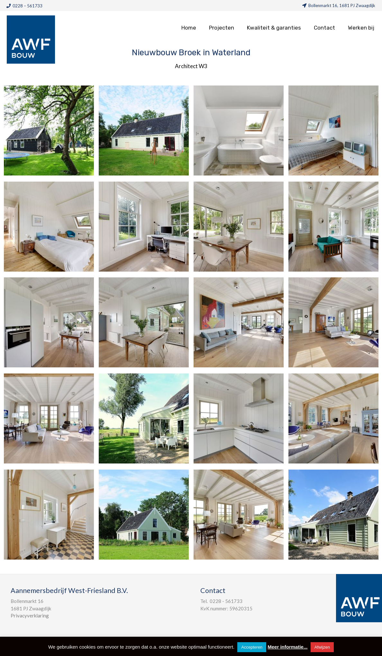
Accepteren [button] (251, 647)
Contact (324, 27)
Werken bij (361, 27)
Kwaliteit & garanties (274, 27)
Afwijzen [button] (322, 647)
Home (188, 27)
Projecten (221, 27)
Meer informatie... (287, 647)
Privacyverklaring (30, 615)
